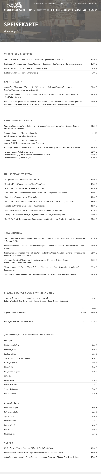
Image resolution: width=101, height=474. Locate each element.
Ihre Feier (56, 10)
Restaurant (43, 10)
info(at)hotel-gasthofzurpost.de (51, 458)
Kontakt (92, 10)
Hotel (32, 10)
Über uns (68, 10)
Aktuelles (80, 10)
